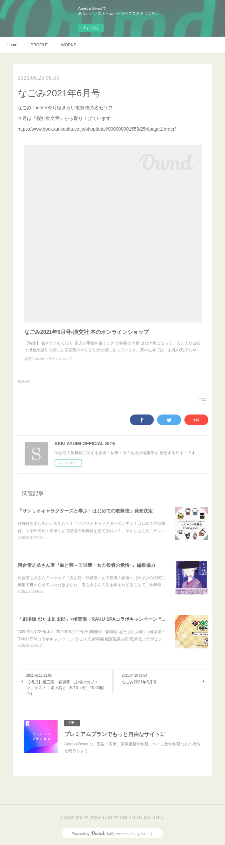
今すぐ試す (91, 28)
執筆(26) (24, 381)
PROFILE (39, 45)
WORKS (68, 45)
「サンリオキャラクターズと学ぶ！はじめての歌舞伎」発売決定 (85, 510)
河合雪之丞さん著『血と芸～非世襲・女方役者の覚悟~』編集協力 (86, 565)
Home (12, 45)
